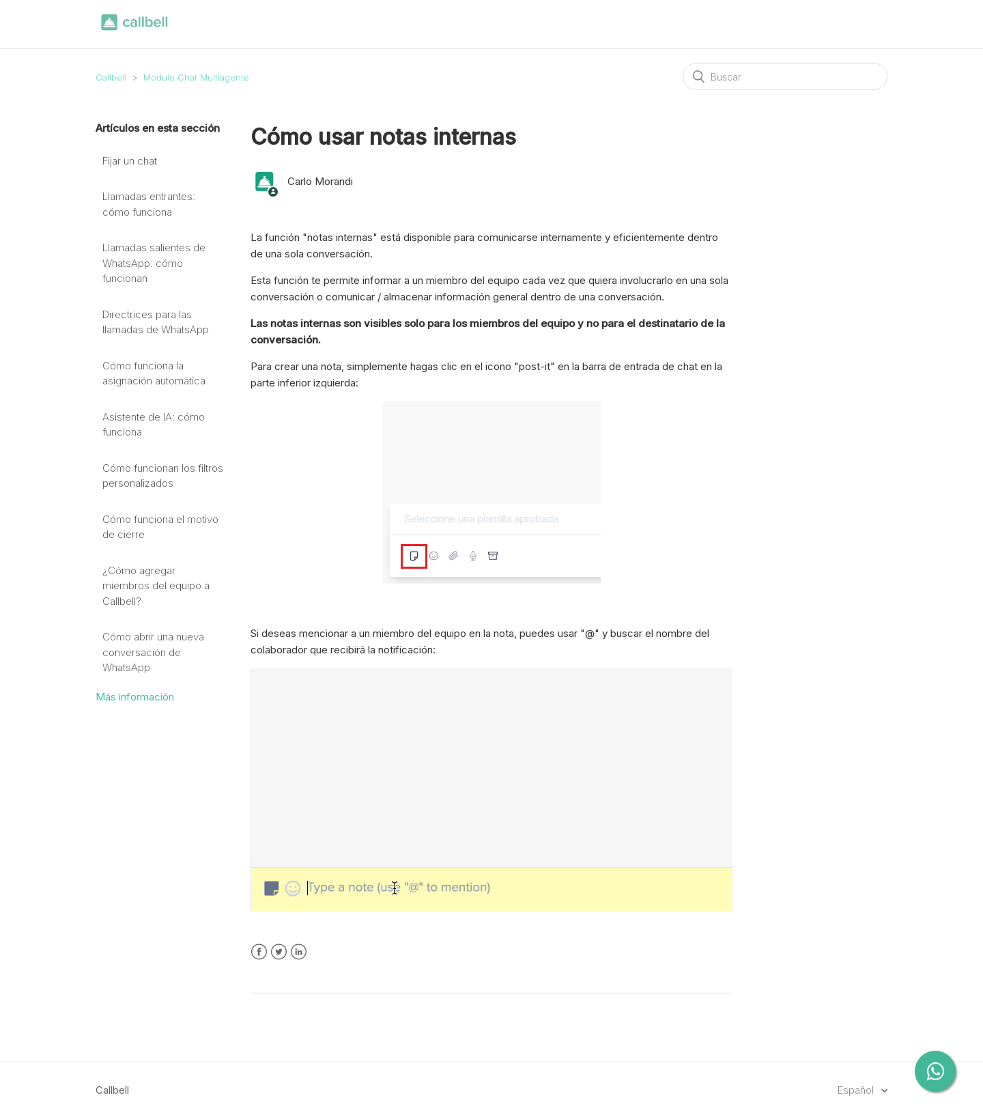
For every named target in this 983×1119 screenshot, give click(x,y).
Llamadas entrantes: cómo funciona (148, 204)
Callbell (111, 77)
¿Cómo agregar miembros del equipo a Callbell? (156, 586)
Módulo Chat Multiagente (196, 77)
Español (857, 1089)
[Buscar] (785, 76)
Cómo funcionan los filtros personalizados (162, 476)
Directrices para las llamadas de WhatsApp (155, 322)
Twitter (278, 952)
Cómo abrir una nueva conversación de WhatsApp (153, 652)
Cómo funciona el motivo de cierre (160, 527)
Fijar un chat (129, 160)
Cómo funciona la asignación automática (153, 373)
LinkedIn (298, 952)
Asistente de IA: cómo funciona (153, 424)
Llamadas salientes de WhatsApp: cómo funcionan (153, 263)
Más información (135, 696)
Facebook (259, 952)
